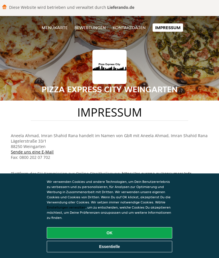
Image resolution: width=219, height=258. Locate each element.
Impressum (168, 28)
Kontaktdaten (129, 28)
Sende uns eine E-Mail (32, 152)
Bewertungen (90, 28)
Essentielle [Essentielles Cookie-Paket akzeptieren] (109, 246)
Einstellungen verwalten (66, 207)
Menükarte (55, 28)
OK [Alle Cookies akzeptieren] (110, 233)
